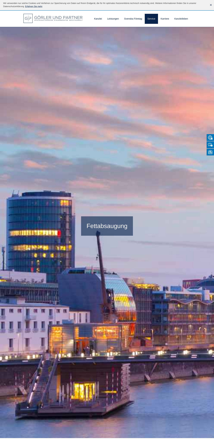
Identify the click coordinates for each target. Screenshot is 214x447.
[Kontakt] (210, 144)
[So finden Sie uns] (210, 152)
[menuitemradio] (133, 19)
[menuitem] (98, 19)
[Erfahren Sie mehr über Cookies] (33, 6)
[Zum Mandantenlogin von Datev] (210, 137)
